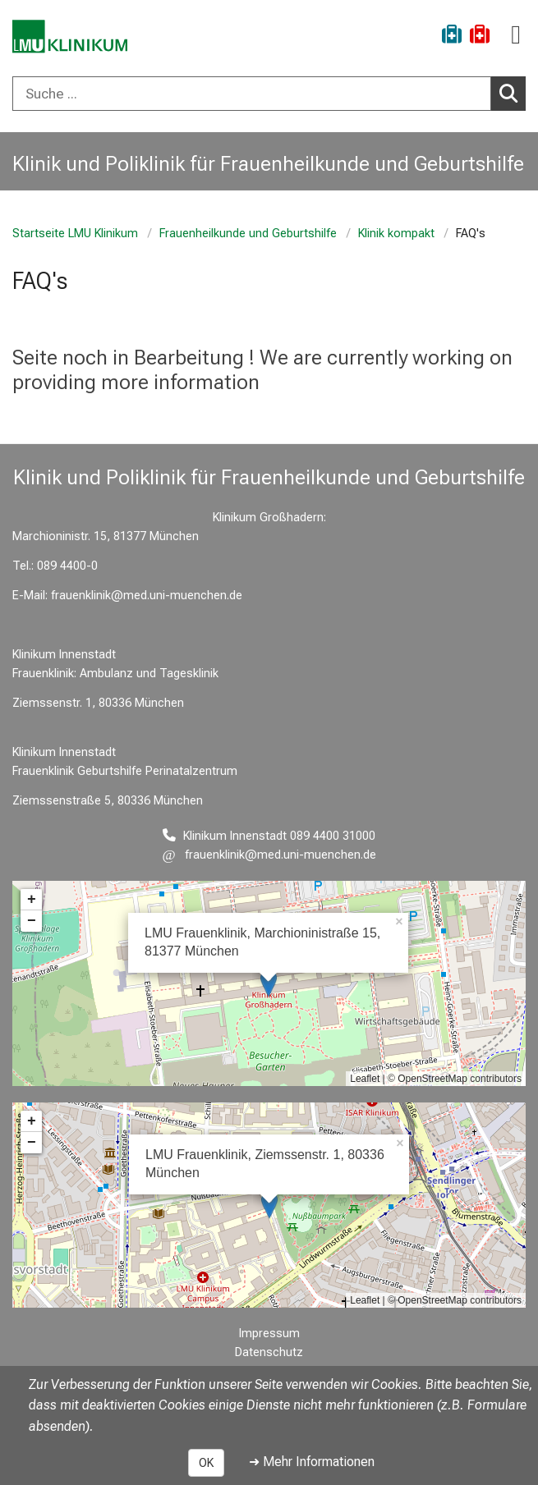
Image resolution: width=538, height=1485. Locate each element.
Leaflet (364, 1078)
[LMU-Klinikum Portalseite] (69, 36)
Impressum (269, 1334)
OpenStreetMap (432, 1078)
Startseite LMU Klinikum (75, 234)
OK (206, 1462)
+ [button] (31, 900)
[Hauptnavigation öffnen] (516, 35)
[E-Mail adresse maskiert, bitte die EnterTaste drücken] (269, 855)
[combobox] (269, 93)
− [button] (31, 921)
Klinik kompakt (396, 234)
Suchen (512, 92)
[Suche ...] (251, 93)
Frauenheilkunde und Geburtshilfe (248, 234)
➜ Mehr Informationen (312, 1461)
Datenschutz (269, 1352)
